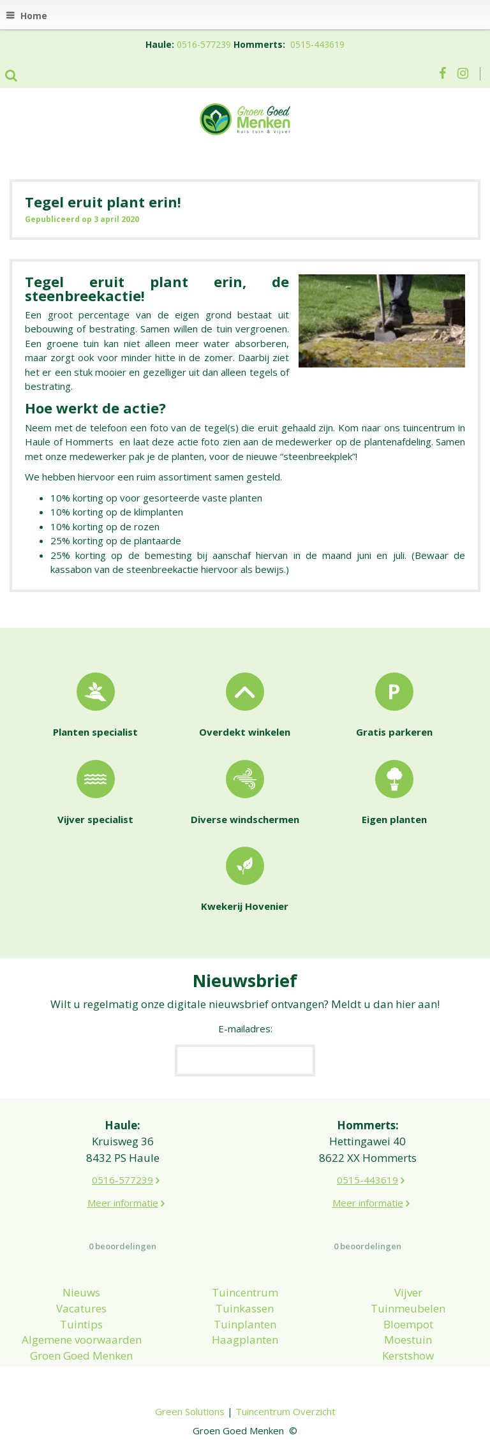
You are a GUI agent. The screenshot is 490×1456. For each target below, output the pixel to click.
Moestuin (408, 1339)
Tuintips (81, 1324)
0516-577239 (204, 44)
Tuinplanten (245, 1324)
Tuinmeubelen (408, 1308)
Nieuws (81, 1292)
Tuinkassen (245, 1308)
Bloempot (408, 1324)
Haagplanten (245, 1339)
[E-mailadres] (245, 1060)
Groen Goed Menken (81, 1355)
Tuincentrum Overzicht (285, 1411)
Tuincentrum (245, 1292)
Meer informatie (122, 1202)
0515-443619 (317, 44)
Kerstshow (408, 1355)
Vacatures (81, 1308)
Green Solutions (190, 1411)
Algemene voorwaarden (82, 1339)
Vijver (408, 1292)
